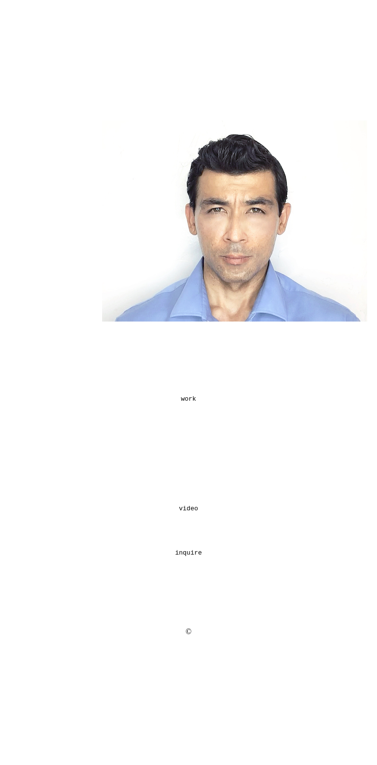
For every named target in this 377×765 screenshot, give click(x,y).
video (188, 563)
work (188, 433)
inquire (188, 617)
